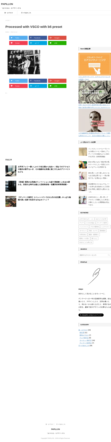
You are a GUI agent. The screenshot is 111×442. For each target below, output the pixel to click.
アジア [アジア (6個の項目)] (81, 223)
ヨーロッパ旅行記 (86, 340)
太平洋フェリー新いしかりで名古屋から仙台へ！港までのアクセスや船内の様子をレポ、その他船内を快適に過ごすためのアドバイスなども (44, 169)
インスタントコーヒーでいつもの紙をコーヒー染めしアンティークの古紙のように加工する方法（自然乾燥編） (98, 152)
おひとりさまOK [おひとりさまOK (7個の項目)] (101, 219)
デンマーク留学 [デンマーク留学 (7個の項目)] (102, 223)
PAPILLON (7, 4)
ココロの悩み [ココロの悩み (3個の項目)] (90, 223)
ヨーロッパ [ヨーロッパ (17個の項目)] (83, 230)
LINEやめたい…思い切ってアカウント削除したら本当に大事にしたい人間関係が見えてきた (98, 201)
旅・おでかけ (8, 13)
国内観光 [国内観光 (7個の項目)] (102, 230)
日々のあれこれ (26, 13)
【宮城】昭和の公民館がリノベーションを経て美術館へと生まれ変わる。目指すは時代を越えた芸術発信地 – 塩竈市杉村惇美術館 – (44, 183)
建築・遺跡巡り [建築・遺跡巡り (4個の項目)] (94, 234)
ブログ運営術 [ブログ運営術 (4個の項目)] (94, 227)
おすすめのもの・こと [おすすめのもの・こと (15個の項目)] (86, 219)
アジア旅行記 (84, 338)
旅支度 (82, 332)
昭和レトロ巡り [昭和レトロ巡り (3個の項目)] (84, 238)
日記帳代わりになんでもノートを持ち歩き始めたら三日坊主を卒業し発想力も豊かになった (98, 188)
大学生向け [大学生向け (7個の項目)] (83, 234)
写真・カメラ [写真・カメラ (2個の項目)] (93, 230)
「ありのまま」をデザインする (55, 433)
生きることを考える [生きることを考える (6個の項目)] (85, 242)
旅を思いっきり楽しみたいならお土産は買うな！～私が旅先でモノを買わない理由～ (98, 175)
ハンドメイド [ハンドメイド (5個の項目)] (83, 227)
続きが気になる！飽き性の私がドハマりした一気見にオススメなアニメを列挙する (98, 164)
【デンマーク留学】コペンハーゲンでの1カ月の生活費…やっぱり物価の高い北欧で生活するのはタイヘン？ (44, 198)
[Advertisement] (21, 111)
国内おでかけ (84, 335)
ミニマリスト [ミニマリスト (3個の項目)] (105, 227)
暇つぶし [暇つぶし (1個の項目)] (94, 238)
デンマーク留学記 (86, 343)
